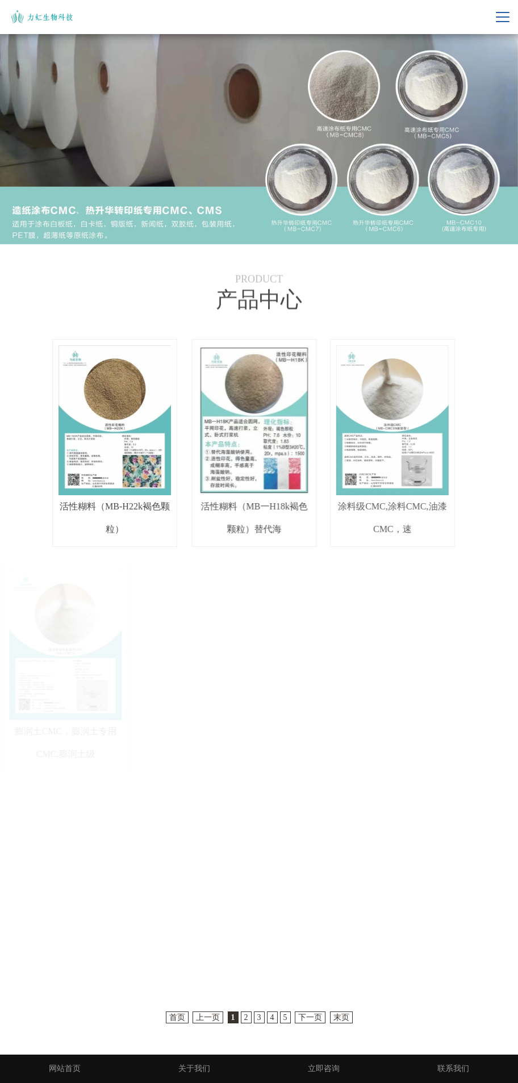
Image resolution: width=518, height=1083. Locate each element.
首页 (177, 1017)
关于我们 (194, 1068)
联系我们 (453, 1068)
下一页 (310, 1017)
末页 (341, 1017)
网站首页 (65, 1068)
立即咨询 (324, 1068)
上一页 (208, 1017)
